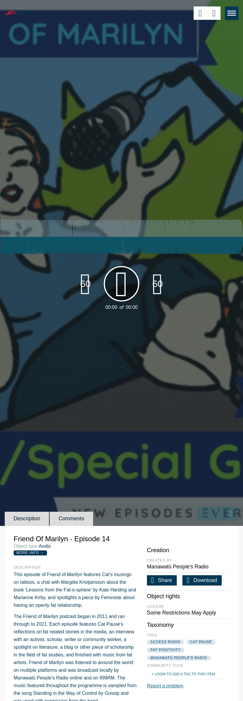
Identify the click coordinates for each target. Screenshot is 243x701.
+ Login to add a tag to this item (183, 674)
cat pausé (201, 642)
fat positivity (165, 650)
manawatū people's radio (178, 658)
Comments (71, 518)
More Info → (30, 553)
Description (27, 518)
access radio (165, 642)
